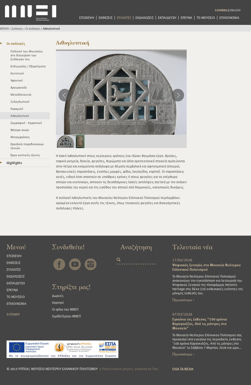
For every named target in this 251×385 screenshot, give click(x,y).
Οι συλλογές (32, 28)
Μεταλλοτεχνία (20, 94)
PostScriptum (112, 368)
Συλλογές (17, 28)
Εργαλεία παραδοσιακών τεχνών (27, 146)
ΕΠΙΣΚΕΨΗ (86, 18)
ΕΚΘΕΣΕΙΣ (105, 18)
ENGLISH (235, 10)
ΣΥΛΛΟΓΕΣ (124, 18)
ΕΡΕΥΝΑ (186, 18)
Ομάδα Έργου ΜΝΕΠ (66, 316)
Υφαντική (16, 80)
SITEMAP (13, 314)
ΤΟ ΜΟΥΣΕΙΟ (206, 18)
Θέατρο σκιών (19, 129)
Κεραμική (16, 108)
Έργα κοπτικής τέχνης (25, 155)
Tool (155, 368)
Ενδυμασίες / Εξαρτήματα (28, 66)
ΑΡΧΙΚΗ (4, 28)
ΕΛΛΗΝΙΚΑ (221, 10)
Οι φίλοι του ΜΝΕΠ (65, 309)
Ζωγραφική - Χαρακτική (26, 122)
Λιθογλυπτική (51, 28)
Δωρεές (58, 295)
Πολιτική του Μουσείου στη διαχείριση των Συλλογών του (26, 55)
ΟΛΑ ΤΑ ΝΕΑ (182, 369)
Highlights (14, 162)
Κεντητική (17, 73)
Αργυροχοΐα (18, 87)
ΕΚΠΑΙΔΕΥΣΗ (167, 18)
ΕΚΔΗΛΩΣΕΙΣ (144, 18)
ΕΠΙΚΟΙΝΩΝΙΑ (229, 18)
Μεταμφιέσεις (20, 136)
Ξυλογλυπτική (20, 101)
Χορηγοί (58, 302)
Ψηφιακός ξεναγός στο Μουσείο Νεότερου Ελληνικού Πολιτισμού (206, 267)
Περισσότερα (183, 300)
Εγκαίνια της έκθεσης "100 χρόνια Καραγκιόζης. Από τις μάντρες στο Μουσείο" (199, 323)
